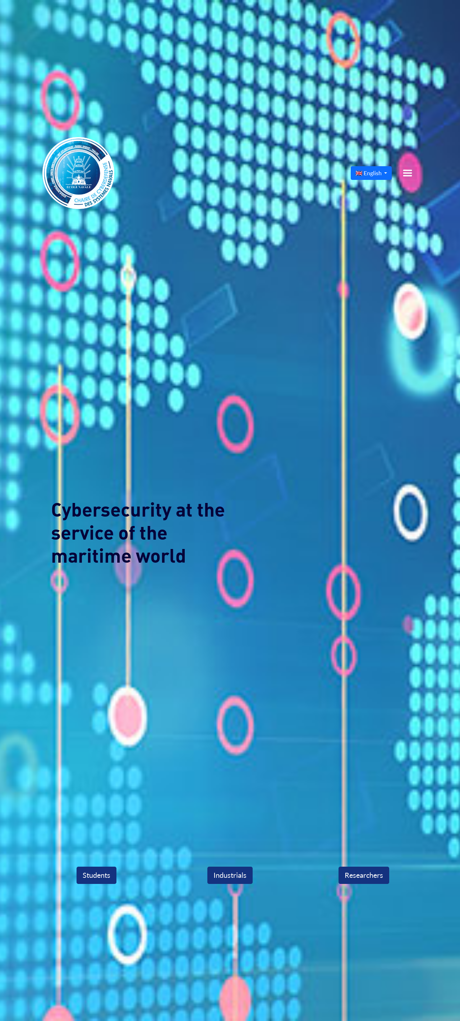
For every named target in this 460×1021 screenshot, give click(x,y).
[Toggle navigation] (407, 173)
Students (96, 875)
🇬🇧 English (369, 173)
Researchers (364, 875)
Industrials (230, 875)
